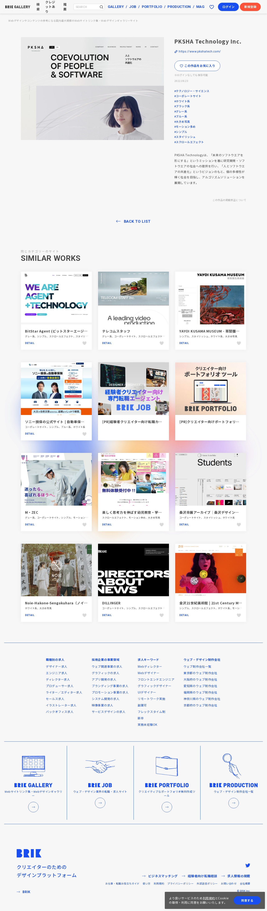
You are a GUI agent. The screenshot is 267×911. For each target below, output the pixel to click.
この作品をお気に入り (197, 66)
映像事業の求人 (102, 705)
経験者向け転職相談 (199, 876)
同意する (247, 900)
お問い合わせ (229, 883)
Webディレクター (150, 666)
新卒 (141, 718)
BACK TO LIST (137, 221)
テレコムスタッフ (116, 331)
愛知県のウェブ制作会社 (200, 686)
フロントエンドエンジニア (156, 679)
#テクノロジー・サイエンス (191, 91)
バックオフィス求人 (59, 712)
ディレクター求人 (58, 679)
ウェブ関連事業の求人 (107, 666)
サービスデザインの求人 (109, 712)
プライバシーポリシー (180, 883)
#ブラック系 (182, 106)
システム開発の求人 (105, 699)
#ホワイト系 (182, 101)
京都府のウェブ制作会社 (200, 705)
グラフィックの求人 (105, 673)
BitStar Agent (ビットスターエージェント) (60, 331)
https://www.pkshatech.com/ (200, 51)
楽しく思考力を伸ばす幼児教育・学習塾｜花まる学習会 (146, 512)
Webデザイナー (149, 673)
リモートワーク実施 (151, 699)
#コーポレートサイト (187, 96)
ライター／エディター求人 (64, 692)
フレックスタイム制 (151, 712)
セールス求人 (55, 699)
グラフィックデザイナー (154, 686)
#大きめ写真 (182, 122)
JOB (132, 7)
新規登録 (250, 7)
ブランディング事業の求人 (110, 686)
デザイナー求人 (56, 666)
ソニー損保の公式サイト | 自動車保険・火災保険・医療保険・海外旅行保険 (84, 421)
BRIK (23, 892)
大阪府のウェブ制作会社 (200, 679)
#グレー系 (180, 111)
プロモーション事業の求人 (110, 692)
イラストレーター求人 (61, 705)
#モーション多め (184, 127)
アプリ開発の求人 (104, 679)
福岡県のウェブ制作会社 (200, 692)
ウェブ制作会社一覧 (197, 666)
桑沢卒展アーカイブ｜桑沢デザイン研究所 (212, 512)
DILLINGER (111, 602)
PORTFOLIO (152, 7)
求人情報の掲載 (236, 876)
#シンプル (180, 132)
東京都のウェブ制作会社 (200, 673)
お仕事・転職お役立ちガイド (122, 883)
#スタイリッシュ (184, 137)
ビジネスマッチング (160, 876)
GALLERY (116, 7)
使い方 (147, 883)
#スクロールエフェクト (189, 142)
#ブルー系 (180, 116)
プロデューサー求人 (59, 686)
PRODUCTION (179, 7)
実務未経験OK (147, 724)
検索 (38, 6)
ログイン (228, 7)
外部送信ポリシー (207, 883)
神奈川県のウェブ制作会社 (202, 699)
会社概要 (245, 883)
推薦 (65, 6)
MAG (200, 7)
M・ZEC (31, 512)
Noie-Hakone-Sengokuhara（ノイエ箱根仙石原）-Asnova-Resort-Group (86, 602)
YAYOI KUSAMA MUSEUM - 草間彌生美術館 (214, 331)
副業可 (142, 705)
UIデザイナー (147, 692)
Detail (30, 343)
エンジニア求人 (56, 673)
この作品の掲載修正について (229, 200)
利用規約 (159, 883)
